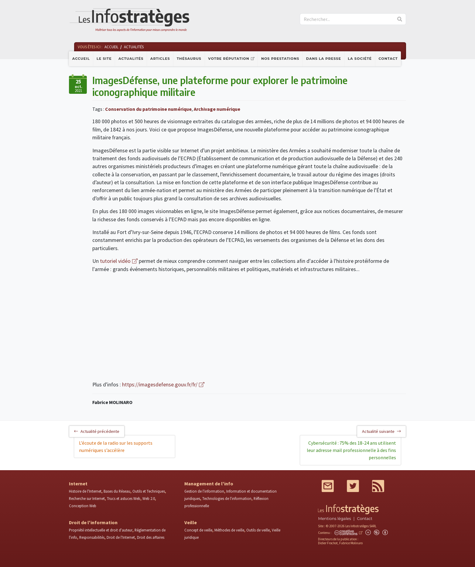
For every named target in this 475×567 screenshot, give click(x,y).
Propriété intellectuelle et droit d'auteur (100, 530)
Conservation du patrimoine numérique (148, 109)
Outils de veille (258, 530)
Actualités (130, 58)
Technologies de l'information (226, 498)
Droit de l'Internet (121, 537)
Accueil (81, 58)
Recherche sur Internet (87, 498)
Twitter (353, 486)
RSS (378, 486)
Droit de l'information (93, 522)
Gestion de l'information (204, 491)
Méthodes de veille (229, 530)
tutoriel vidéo (115, 261)
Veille (190, 522)
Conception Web (82, 505)
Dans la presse (323, 58)
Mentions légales (334, 518)
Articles (160, 58)
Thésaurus (189, 58)
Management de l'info (208, 483)
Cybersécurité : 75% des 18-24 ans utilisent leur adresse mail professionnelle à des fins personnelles (351, 450)
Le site (104, 58)
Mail (328, 486)
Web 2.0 (148, 498)
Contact (388, 58)
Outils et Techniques (148, 491)
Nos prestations (280, 58)
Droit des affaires (150, 537)
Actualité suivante (381, 431)
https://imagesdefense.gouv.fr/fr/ (159, 384)
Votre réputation (228, 58)
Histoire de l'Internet (85, 491)
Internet (78, 483)
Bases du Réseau (117, 491)
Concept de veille (198, 530)
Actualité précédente (96, 431)
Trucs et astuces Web (123, 498)
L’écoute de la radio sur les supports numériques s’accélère (115, 446)
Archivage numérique (217, 109)
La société (360, 58)
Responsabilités (91, 537)
